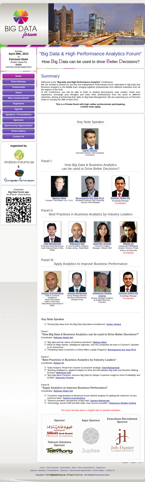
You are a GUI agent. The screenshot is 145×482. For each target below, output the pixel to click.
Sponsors (19, 120)
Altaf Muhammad (111, 367)
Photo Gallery (19, 131)
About (18, 92)
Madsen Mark (100, 342)
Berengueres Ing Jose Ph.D (122, 349)
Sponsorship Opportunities (18, 125)
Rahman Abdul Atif (63, 337)
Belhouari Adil (63, 372)
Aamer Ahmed (113, 324)
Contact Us (18, 136)
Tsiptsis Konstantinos (74, 398)
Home (19, 76)
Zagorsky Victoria (65, 377)
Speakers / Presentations (19, 114)
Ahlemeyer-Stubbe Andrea (122, 403)
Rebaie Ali (59, 363)
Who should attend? (18, 98)
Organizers (18, 103)
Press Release (18, 81)
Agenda (18, 109)
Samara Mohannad (100, 400)
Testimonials (18, 87)
